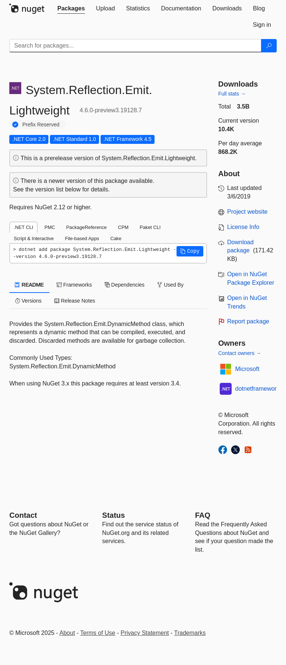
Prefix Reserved (41, 124)
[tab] (71, 8)
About (67, 633)
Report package (248, 321)
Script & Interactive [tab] (34, 238)
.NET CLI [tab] (23, 227)
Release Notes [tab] (74, 300)
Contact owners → (239, 353)
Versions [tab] (28, 300)
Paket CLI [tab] (150, 227)
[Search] (269, 45)
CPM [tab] (123, 227)
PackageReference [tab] (86, 227)
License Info (243, 227)
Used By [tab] (170, 284)
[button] (190, 251)
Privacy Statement (145, 633)
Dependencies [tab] (124, 284)
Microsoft (247, 369)
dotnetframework (257, 388)
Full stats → (232, 94)
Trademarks (190, 633)
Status (113, 515)
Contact (23, 515)
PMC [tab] (49, 227)
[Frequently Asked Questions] (202, 515)
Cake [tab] (115, 238)
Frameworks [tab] (74, 284)
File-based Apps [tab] (82, 238)
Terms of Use (97, 633)
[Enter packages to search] (135, 45)
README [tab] (29, 284)
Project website (247, 212)
